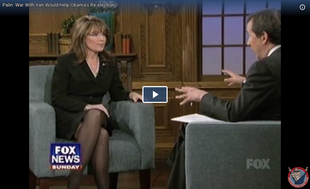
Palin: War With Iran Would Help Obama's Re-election (58, 5)
